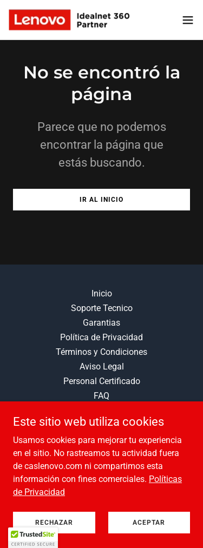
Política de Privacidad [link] (101, 337)
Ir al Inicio (101, 199)
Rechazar (54, 522)
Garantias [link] (101, 323)
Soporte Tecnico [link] (102, 308)
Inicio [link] (101, 293)
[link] (69, 19)
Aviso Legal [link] (102, 366)
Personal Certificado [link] (101, 381)
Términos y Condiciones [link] (101, 352)
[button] (188, 20)
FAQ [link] (101, 396)
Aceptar (149, 522)
